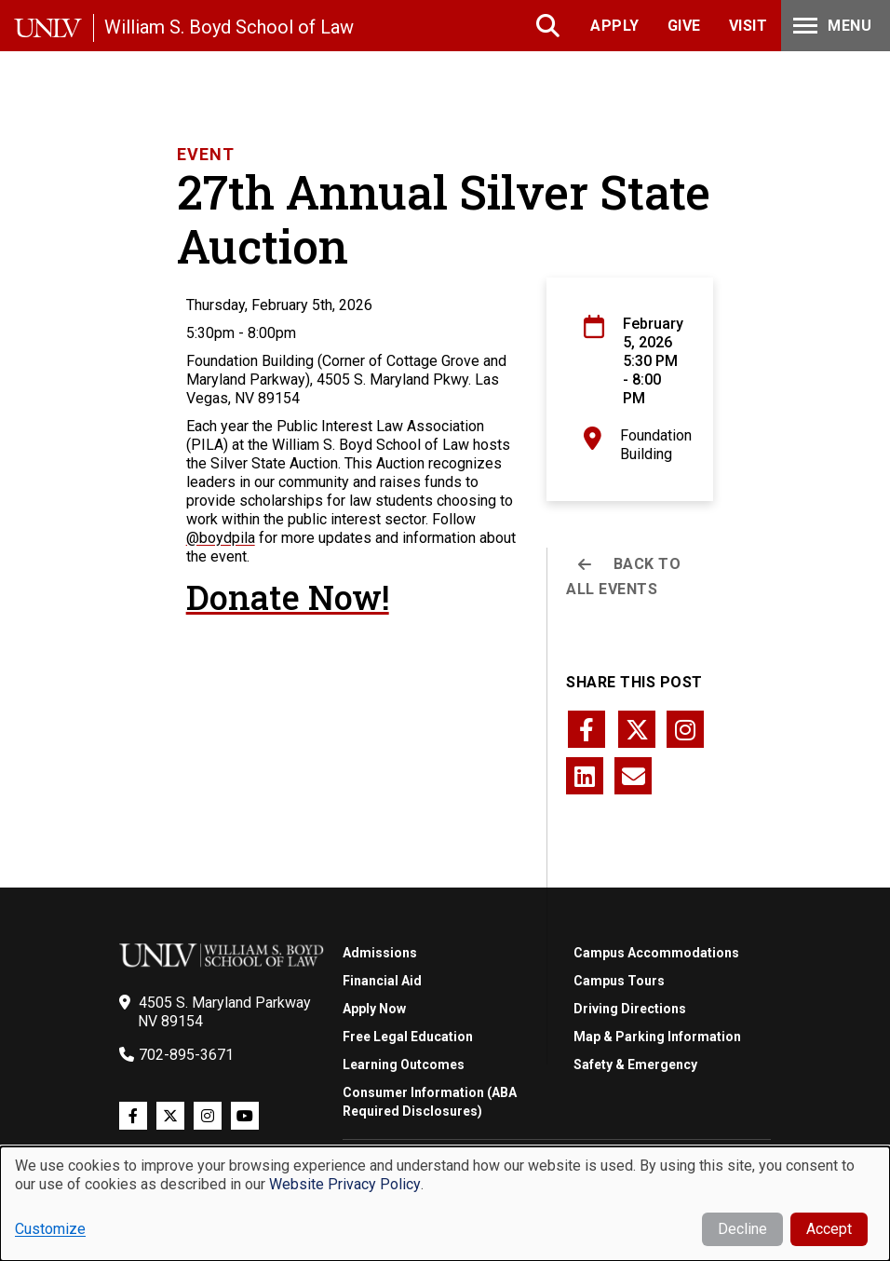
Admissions (380, 952)
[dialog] (445, 1203)
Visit (748, 25)
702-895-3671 (186, 1055)
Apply (615, 25)
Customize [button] (50, 1229)
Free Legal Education (408, 1036)
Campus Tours (619, 980)
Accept (829, 1229)
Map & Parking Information (657, 1036)
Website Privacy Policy (345, 1184)
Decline (742, 1229)
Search (549, 25)
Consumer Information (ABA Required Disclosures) (430, 1102)
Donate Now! (287, 597)
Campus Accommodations (656, 952)
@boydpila (220, 538)
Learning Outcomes (404, 1064)
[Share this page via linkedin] (584, 775)
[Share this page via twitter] (636, 729)
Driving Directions (629, 1008)
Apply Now (374, 1008)
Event (206, 154)
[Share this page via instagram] (685, 729)
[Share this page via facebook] (586, 729)
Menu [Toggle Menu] (830, 25)
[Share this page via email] (633, 775)
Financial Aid (382, 980)
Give (684, 25)
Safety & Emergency (635, 1064)
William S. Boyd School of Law (229, 27)
